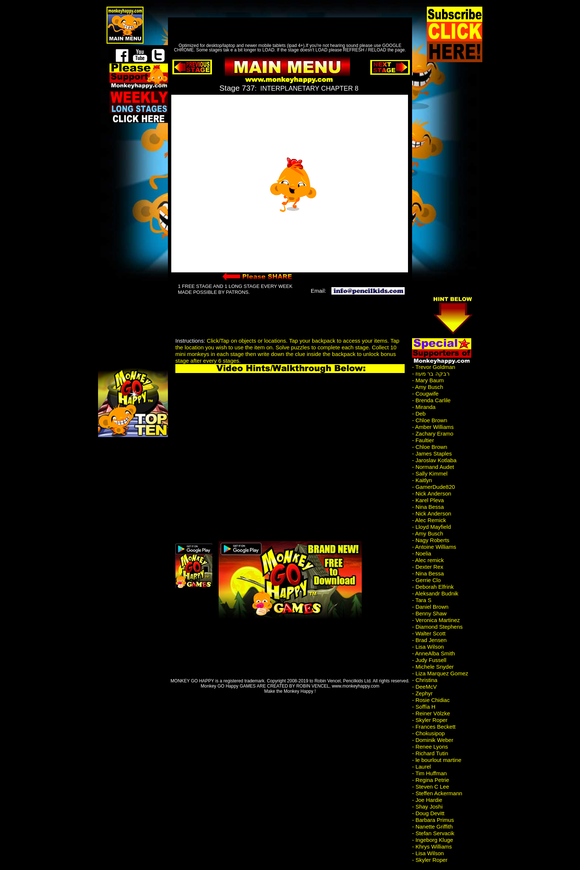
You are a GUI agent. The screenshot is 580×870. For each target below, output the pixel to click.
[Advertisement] (284, 24)
